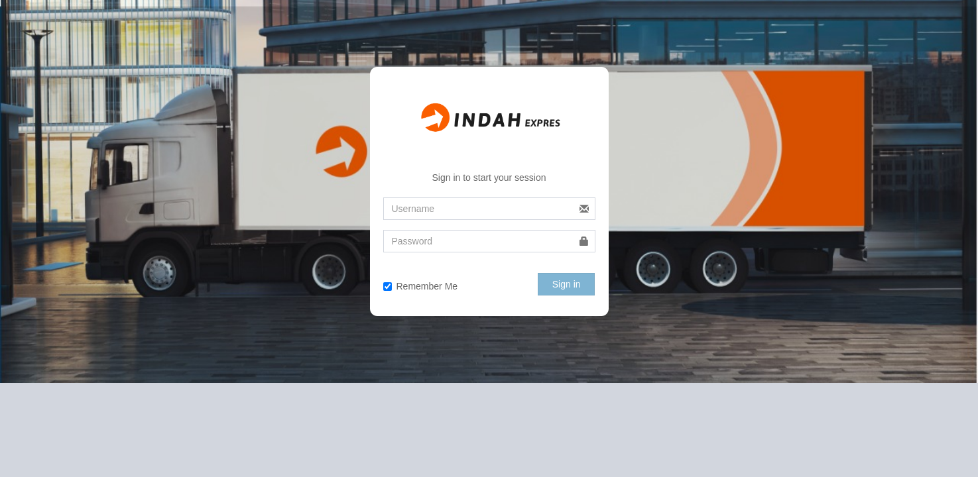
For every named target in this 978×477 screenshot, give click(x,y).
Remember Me (420, 286)
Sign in (566, 284)
